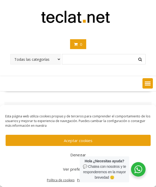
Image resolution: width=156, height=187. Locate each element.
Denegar (78, 154)
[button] (147, 83)
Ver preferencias (78, 169)
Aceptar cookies (78, 140)
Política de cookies (60, 180)
